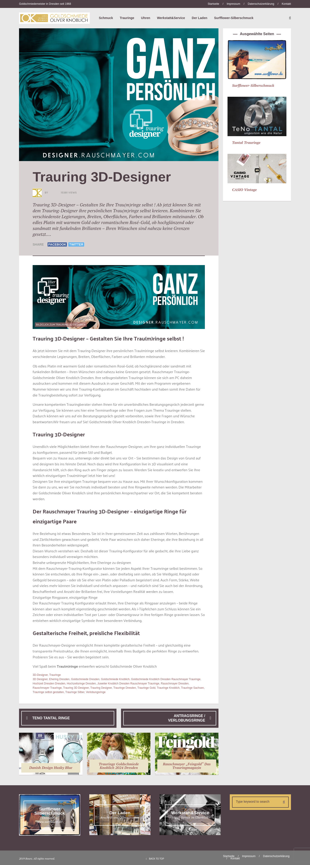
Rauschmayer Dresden (175, 683)
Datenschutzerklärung (261, 3)
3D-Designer (40, 675)
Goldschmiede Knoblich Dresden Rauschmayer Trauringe (165, 679)
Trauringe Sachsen (192, 687)
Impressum (233, 3)
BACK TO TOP (155, 859)
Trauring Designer (101, 687)
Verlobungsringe (96, 692)
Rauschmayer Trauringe (47, 687)
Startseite (213, 3)
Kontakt (286, 3)
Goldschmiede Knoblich (115, 679)
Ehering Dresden (59, 679)
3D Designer (40, 679)
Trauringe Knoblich (168, 687)
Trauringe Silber (74, 692)
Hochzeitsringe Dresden (81, 683)
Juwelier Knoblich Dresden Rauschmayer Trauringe (128, 683)
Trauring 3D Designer (76, 687)
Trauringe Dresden (124, 687)
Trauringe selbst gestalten (48, 692)
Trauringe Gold (146, 687)
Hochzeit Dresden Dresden (49, 683)
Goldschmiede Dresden (85, 679)
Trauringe (55, 675)
